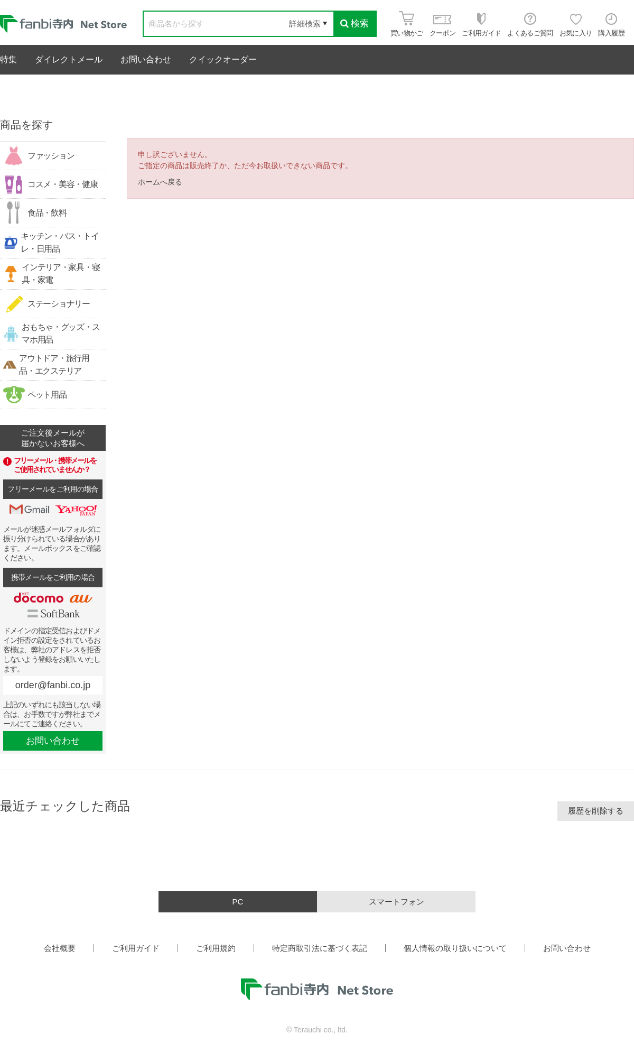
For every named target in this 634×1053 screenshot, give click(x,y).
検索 (354, 24)
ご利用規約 (216, 948)
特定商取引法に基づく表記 (319, 948)
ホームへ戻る (160, 182)
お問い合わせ (145, 59)
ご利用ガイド (136, 948)
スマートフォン (396, 901)
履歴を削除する (595, 810)
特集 (8, 59)
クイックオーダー (223, 59)
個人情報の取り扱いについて (455, 948)
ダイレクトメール (68, 59)
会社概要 (60, 948)
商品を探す (26, 125)
